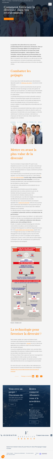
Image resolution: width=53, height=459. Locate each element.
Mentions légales (10, 453)
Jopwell (29, 343)
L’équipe (44, 446)
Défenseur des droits (26, 83)
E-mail (31, 404)
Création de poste (21, 446)
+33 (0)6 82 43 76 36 (8, 435)
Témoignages (38, 446)
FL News (9, 448)
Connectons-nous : (44, 435)
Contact (12, 404)
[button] (3, 456)
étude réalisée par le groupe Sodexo (24, 230)
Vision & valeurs (30, 446)
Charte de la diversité (24, 202)
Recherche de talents (12, 446)
